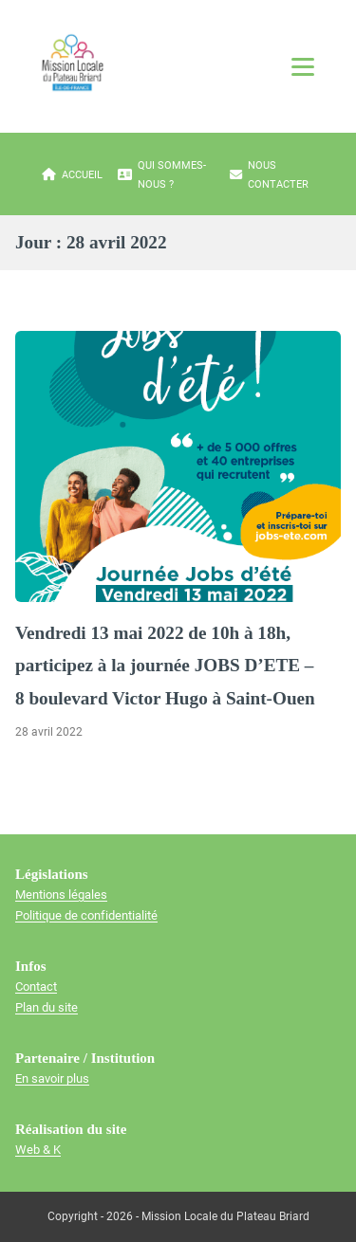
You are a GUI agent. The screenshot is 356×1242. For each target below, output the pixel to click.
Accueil (72, 175)
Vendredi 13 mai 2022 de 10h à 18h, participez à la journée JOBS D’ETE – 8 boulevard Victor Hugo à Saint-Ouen (165, 665)
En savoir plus (52, 1078)
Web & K (38, 1149)
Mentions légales (61, 894)
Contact (36, 986)
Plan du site (46, 1007)
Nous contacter (269, 175)
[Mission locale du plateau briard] (72, 62)
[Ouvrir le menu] (303, 66)
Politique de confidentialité (86, 915)
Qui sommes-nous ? (162, 175)
